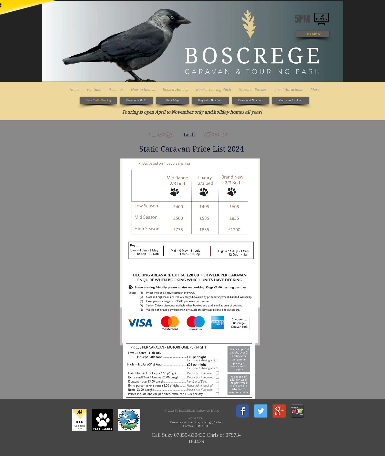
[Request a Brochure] (210, 100)
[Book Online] (312, 34)
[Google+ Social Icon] (279, 411)
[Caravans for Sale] (290, 100)
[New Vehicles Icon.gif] (297, 411)
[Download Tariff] (136, 100)
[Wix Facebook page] (242, 411)
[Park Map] (172, 100)
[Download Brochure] (250, 100)
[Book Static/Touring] (98, 100)
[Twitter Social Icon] (260, 411)
